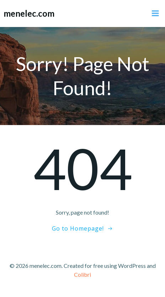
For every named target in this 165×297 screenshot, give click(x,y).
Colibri (82, 274)
